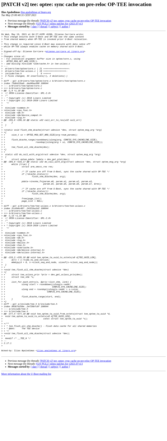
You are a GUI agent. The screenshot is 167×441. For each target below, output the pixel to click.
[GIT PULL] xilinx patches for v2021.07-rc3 (59, 23)
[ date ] (34, 26)
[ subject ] (54, 26)
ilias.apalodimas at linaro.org (36, 12)
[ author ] (65, 26)
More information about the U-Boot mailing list (26, 438)
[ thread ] (43, 26)
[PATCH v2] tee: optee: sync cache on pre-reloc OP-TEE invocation (75, 20)
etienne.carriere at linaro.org (65, 55)
